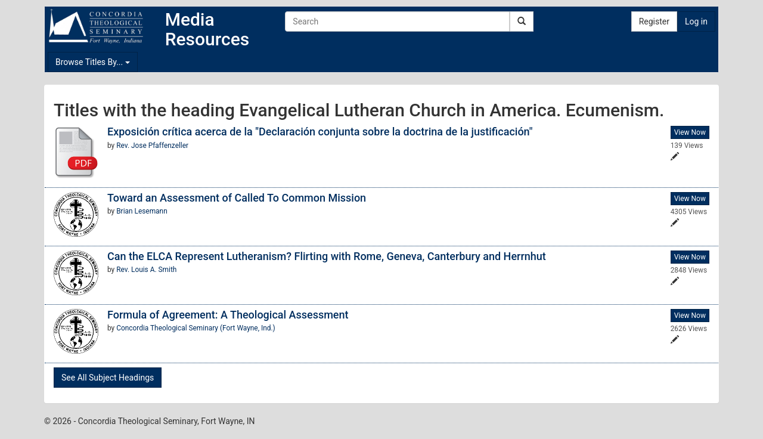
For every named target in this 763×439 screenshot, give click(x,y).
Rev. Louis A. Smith (146, 269)
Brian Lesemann (142, 211)
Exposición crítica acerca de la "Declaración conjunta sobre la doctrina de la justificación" (320, 131)
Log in (696, 21)
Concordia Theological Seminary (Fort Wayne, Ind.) (195, 328)
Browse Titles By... (92, 62)
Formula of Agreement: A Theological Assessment (228, 314)
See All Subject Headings (107, 377)
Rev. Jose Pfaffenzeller (152, 145)
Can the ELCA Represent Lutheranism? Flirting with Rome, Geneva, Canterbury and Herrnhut (326, 256)
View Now (690, 132)
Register (654, 21)
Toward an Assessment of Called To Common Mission (236, 197)
